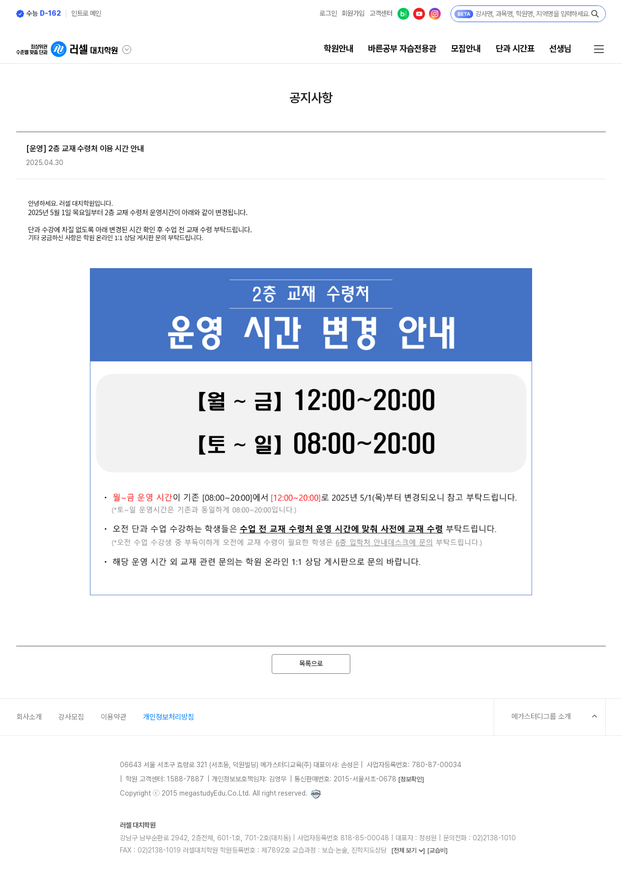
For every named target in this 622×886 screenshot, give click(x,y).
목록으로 (311, 663)
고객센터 (381, 13)
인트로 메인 (86, 13)
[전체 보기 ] (408, 850)
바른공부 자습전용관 (402, 48)
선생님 (560, 48)
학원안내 (338, 48)
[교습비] (437, 850)
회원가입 (353, 13)
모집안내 (466, 48)
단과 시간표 (515, 48)
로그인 (328, 13)
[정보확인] (411, 779)
